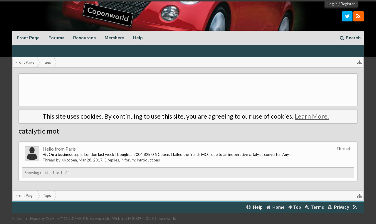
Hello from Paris (59, 148)
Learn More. (312, 116)
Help (138, 38)
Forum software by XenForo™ (61, 218)
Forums (56, 38)
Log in (333, 3)
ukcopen (69, 160)
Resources (84, 38)
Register (348, 3)
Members (114, 38)
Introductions (148, 160)
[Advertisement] (188, 90)
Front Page (28, 38)
